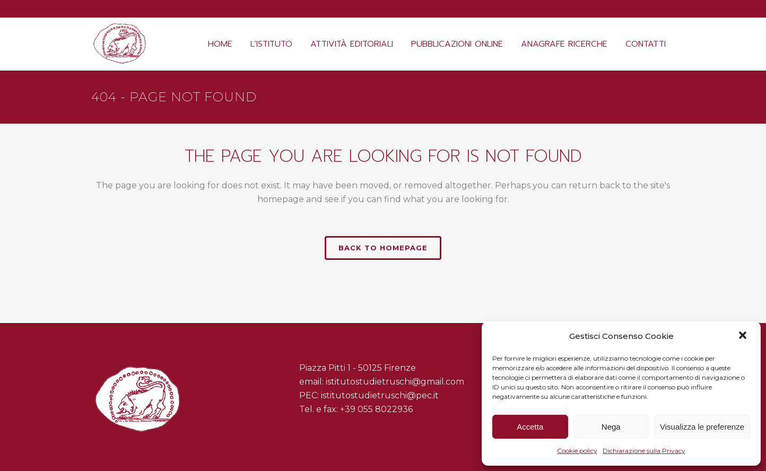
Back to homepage (383, 247)
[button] (743, 336)
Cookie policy (577, 451)
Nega (611, 426)
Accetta (530, 426)
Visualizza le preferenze (702, 426)
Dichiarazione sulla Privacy (644, 451)
